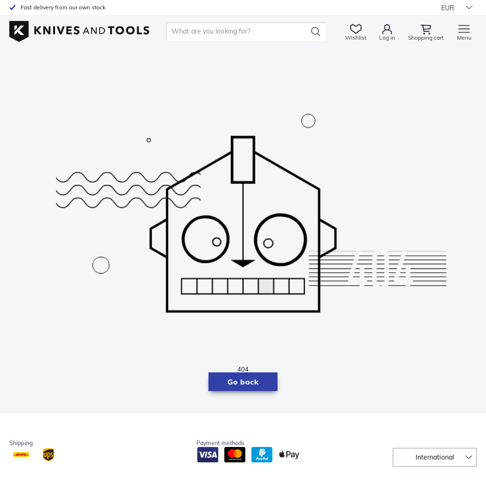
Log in (387, 37)
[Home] (79, 28)
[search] (238, 32)
